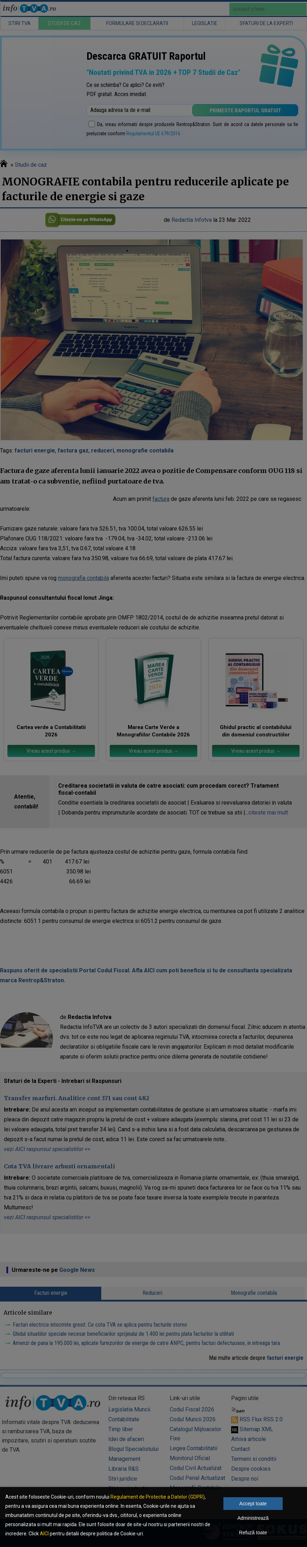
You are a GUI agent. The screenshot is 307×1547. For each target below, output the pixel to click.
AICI (44, 1533)
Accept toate (253, 1503)
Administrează (253, 1518)
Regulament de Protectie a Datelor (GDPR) (157, 1497)
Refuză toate (253, 1532)
